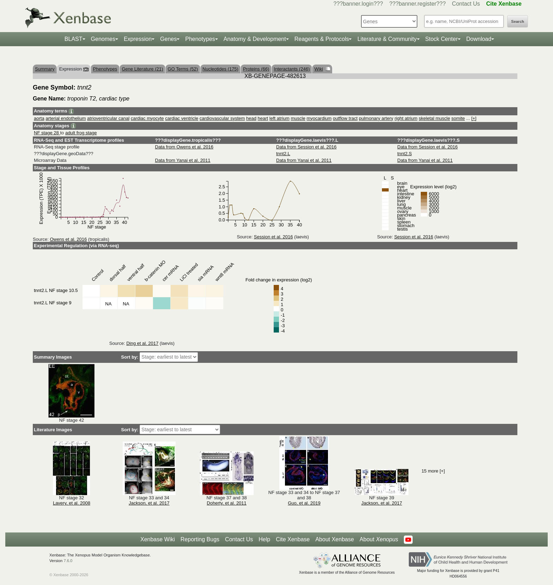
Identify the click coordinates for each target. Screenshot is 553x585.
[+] (473, 118)
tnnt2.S (404, 153)
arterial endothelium (65, 118)
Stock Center (441, 39)
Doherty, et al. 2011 (227, 503)
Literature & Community (387, 39)
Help (264, 539)
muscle (298, 118)
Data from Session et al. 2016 (306, 147)
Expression (138, 39)
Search (517, 21)
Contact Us (466, 4)
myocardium (319, 118)
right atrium (406, 118)
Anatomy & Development (255, 39)
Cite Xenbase (293, 539)
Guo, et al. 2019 (304, 503)
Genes (168, 39)
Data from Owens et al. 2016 (184, 147)
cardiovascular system (222, 118)
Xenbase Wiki (157, 539)
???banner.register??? (417, 4)
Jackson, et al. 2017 (149, 503)
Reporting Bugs (200, 539)
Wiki (322, 69)
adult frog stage (81, 132)
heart (263, 118)
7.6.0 (67, 561)
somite (458, 118)
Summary (45, 69)
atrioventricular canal (108, 118)
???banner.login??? (358, 4)
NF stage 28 (47, 132)
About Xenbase (334, 539)
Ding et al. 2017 (142, 343)
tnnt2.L (283, 153)
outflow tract (345, 118)
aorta (39, 118)
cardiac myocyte (147, 118)
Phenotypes (200, 39)
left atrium (279, 118)
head (251, 118)
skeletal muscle (434, 118)
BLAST (74, 39)
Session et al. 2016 (273, 236)
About (379, 539)
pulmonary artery (376, 118)
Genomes (103, 39)
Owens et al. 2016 (68, 239)
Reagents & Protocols (321, 39)
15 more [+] (433, 471)
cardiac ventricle (181, 118)
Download (478, 39)
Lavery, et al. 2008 (71, 503)
